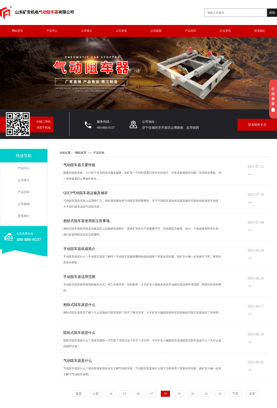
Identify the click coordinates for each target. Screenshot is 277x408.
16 (138, 393)
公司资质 (121, 30)
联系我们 (259, 30)
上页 (95, 393)
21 (206, 393)
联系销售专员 (257, 124)
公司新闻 (155, 30)
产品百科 (190, 30)
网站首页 (17, 30)
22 (220, 393)
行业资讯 (225, 30)
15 (124, 393)
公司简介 (86, 30)
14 (110, 393)
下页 (235, 393)
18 (165, 393)
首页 (79, 393)
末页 (252, 393)
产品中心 (52, 30)
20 (192, 393)
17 (151, 393)
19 (179, 393)
